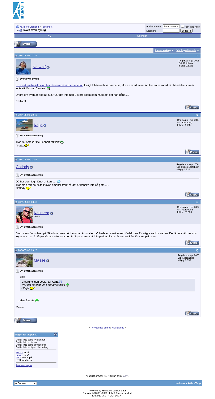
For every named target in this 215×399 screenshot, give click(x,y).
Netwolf (39, 67)
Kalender (142, 36)
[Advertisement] (125, 10)
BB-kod (19, 352)
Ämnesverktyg (163, 50)
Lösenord (151, 30)
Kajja (38, 125)
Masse (39, 260)
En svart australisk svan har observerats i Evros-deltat (49, 85)
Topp (198, 383)
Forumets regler (24, 365)
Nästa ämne (118, 327)
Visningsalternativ (186, 50)
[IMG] (18, 357)
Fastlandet (47, 26)
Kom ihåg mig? (190, 26)
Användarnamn (154, 26)
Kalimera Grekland (29, 26)
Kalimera (41, 213)
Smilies (19, 355)
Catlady (22, 167)
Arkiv (190, 383)
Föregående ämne (100, 327)
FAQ (48, 36)
